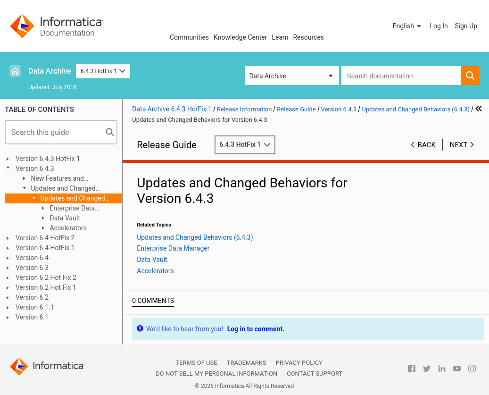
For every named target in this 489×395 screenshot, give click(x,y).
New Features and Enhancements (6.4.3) (52, 179)
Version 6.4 (32, 257)
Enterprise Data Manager (67, 208)
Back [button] (427, 145)
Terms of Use (196, 362)
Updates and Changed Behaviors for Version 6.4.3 (69, 198)
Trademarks (246, 362)
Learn (280, 37)
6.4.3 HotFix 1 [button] (103, 71)
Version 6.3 (32, 267)
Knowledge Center (240, 37)
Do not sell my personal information (216, 373)
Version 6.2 (32, 297)
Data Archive (49, 71)
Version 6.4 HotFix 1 (45, 248)
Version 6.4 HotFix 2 (45, 238)
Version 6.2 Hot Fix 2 (46, 277)
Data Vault (64, 218)
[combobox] (401, 75)
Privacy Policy (299, 362)
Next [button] (459, 145)
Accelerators (67, 228)
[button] (407, 26)
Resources (308, 37)
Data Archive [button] (268, 76)
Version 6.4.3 (35, 168)
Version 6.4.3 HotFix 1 (48, 158)
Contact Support (314, 373)
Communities (189, 37)
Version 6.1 (32, 317)
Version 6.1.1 (35, 307)
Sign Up (466, 26)
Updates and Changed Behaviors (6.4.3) (58, 189)
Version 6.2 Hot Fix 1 (46, 287)
